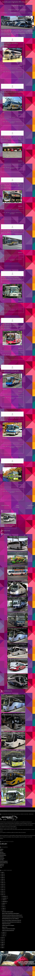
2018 (2, 886)
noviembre (4, 898)
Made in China (7, 464)
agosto (3, 903)
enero (3, 935)
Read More (20, 65)
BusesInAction (2, 853)
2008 (2, 944)
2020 (2, 882)
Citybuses (17, 209)
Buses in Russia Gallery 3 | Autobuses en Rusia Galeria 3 (12, 279)
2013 (2, 894)
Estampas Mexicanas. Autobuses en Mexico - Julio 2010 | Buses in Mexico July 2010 (17, 614)
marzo (3, 932)
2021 (2, 880)
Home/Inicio (5, 12)
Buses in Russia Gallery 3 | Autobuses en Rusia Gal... (11, 920)
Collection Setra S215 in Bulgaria (10, 418)
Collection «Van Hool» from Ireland (8, 928)
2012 (2, 937)
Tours (1, 867)
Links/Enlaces (30, 12)
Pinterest (12, 72)
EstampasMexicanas (4, 862)
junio (3, 906)
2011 (2, 939)
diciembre (4, 896)
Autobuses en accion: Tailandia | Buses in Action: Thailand (17, 553)
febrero (3, 933)
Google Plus (19, 71)
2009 (2, 942)
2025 (2, 874)
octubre (3, 899)
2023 (2, 877)
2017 (2, 887)
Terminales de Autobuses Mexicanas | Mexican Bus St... (12, 915)
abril (3, 910)
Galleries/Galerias (13, 12)
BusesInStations (18, 164)
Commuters (2, 858)
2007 (2, 945)
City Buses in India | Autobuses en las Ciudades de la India (12, 326)
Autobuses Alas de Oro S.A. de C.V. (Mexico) (12, 231)
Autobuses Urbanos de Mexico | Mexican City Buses (17, 567)
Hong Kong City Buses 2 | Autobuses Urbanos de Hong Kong (11, 185)
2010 (2, 940)
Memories (2, 865)
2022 (2, 879)
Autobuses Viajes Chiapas (17, 582)
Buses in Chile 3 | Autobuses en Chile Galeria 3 (12, 92)
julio (3, 904)
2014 (2, 892)
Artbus (16, 68)
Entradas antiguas (30, 505)
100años (1, 849)
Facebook (12, 71)
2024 (2, 875)
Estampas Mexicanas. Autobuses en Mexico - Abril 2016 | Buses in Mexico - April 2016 (17, 675)
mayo (3, 908)
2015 (2, 891)
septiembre (4, 901)
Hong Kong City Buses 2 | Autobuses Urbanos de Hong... (12, 916)
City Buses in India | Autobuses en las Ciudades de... (11, 922)
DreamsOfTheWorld (5, 118)
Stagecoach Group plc (10, 371)
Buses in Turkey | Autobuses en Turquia (17, 537)
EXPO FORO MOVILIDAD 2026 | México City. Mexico (17, 629)
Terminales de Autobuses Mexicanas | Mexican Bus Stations (11, 138)
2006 (2, 947)
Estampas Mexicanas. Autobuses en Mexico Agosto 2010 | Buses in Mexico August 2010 (17, 598)
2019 (2, 884)
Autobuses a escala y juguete (9, 44)
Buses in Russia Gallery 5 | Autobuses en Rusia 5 (17, 660)
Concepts (18, 443)
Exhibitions (2, 864)
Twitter (8, 71)
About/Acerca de (22, 12)
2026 (2, 872)
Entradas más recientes (5, 505)
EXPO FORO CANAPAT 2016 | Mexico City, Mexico (17, 645)
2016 (2, 889)
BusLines (17, 255)
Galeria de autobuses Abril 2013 (8, 930)
